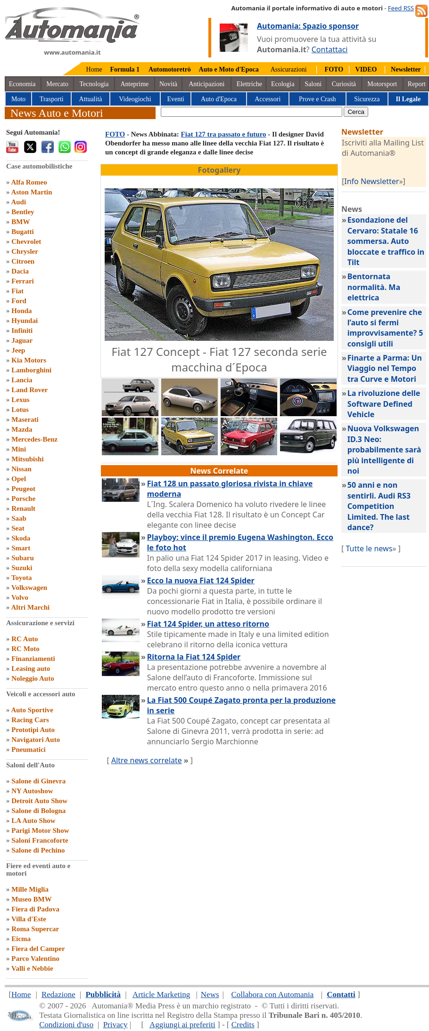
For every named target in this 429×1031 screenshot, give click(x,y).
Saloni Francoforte (39, 840)
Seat (18, 528)
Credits (243, 1024)
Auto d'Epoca (219, 99)
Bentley (22, 212)
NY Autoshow (32, 791)
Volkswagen (29, 587)
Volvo (19, 597)
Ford (18, 301)
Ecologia (283, 84)
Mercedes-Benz (34, 439)
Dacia (20, 271)
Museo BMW (31, 899)
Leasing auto (30, 668)
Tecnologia (94, 84)
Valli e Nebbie (32, 968)
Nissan (21, 469)
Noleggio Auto (32, 678)
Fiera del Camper (38, 948)
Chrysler (24, 251)
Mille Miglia (30, 889)
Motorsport (382, 84)
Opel (18, 479)
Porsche (23, 498)
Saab (18, 518)
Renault (23, 508)
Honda (21, 310)
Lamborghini (31, 370)
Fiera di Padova (35, 909)
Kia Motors (28, 360)
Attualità (90, 99)
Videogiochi (135, 99)
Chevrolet (26, 241)
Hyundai (24, 320)
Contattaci (330, 49)
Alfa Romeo (29, 182)
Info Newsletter (371, 181)
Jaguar (22, 340)
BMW (20, 222)
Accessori (267, 99)
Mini (18, 449)
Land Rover (29, 390)
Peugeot (23, 488)
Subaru (22, 558)
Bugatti (22, 231)
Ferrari (22, 281)
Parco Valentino (35, 958)
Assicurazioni (289, 69)
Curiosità (344, 84)
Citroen (22, 261)
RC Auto (24, 639)
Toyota (21, 577)
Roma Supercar (35, 929)
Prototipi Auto (33, 729)
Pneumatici (28, 749)
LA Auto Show (33, 820)
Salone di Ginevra (38, 781)
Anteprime (134, 84)
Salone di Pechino (38, 850)
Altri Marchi (30, 607)
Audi (18, 202)
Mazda (21, 429)
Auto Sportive (32, 710)
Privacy (115, 1024)
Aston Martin (31, 192)
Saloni (313, 84)
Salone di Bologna (38, 810)
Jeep (18, 350)
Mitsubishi (27, 459)
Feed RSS (401, 8)
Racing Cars (30, 720)
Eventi (175, 99)
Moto (18, 99)
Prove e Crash (317, 99)
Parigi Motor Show (40, 830)
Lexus (20, 399)
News (210, 994)
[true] (251, 112)
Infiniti (22, 330)
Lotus (20, 409)
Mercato (57, 84)
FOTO (115, 134)
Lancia (21, 380)
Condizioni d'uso (66, 1024)
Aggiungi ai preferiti (182, 1024)
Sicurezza (367, 99)
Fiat (17, 291)
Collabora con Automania (272, 994)
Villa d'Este (28, 919)
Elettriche (249, 84)
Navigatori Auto (35, 739)
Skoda (20, 538)
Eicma (21, 938)
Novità (168, 84)
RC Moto (25, 648)
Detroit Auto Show (39, 801)
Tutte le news (369, 548)
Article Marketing (161, 994)
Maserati (24, 419)
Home (94, 69)
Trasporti (52, 99)
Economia (22, 84)
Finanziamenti (33, 658)
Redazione (58, 994)
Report (417, 84)
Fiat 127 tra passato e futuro (223, 134)
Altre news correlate (146, 760)
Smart (20, 548)
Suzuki (21, 568)
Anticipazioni (206, 84)
